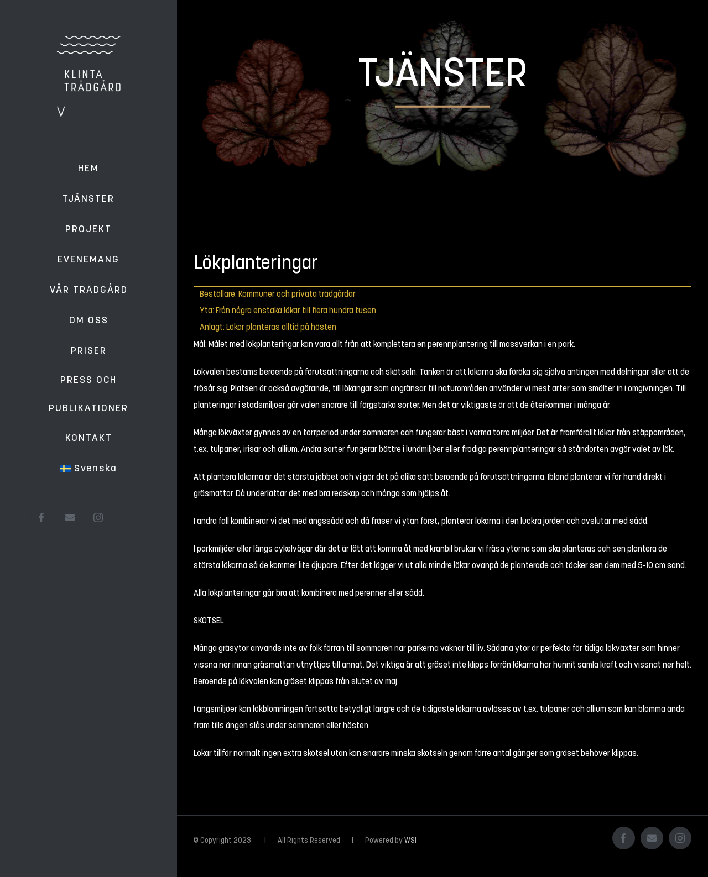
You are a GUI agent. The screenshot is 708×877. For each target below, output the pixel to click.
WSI (410, 840)
